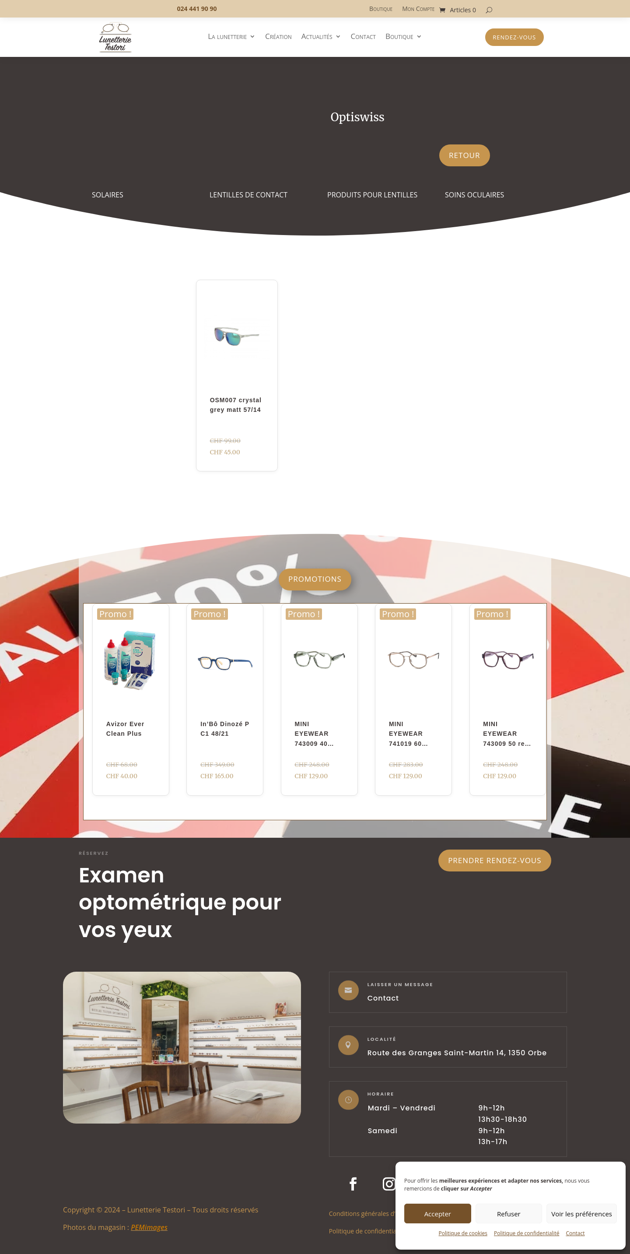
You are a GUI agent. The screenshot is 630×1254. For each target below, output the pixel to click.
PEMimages (149, 1227)
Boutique (380, 9)
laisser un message (401, 984)
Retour (464, 155)
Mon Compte (418, 9)
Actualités (316, 37)
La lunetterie (227, 37)
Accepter (437, 1213)
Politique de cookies (462, 1233)
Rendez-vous (514, 37)
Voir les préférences (581, 1213)
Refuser (509, 1213)
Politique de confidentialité (526, 1233)
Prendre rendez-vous (494, 860)
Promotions (315, 579)
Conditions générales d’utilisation (376, 1213)
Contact (575, 1233)
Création (278, 37)
